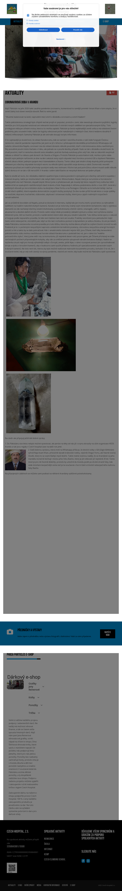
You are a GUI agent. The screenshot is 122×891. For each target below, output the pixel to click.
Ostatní (65, 885)
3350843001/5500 (16, 846)
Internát (48, 849)
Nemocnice (49, 839)
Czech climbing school (54, 859)
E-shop (106, 21)
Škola (47, 844)
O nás (20, 885)
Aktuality (17, 21)
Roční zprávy (29, 885)
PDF (112, 93)
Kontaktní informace (52, 885)
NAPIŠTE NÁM (107, 633)
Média (39, 885)
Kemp (46, 854)
